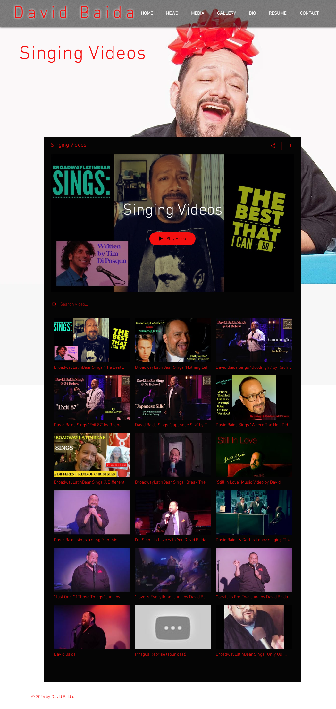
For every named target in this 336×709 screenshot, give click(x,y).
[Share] (273, 146)
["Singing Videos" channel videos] (172, 495)
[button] (198, 13)
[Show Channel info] (288, 146)
